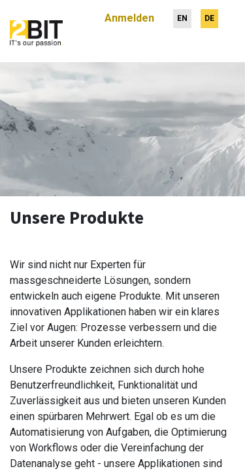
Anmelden (129, 13)
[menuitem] (182, 13)
